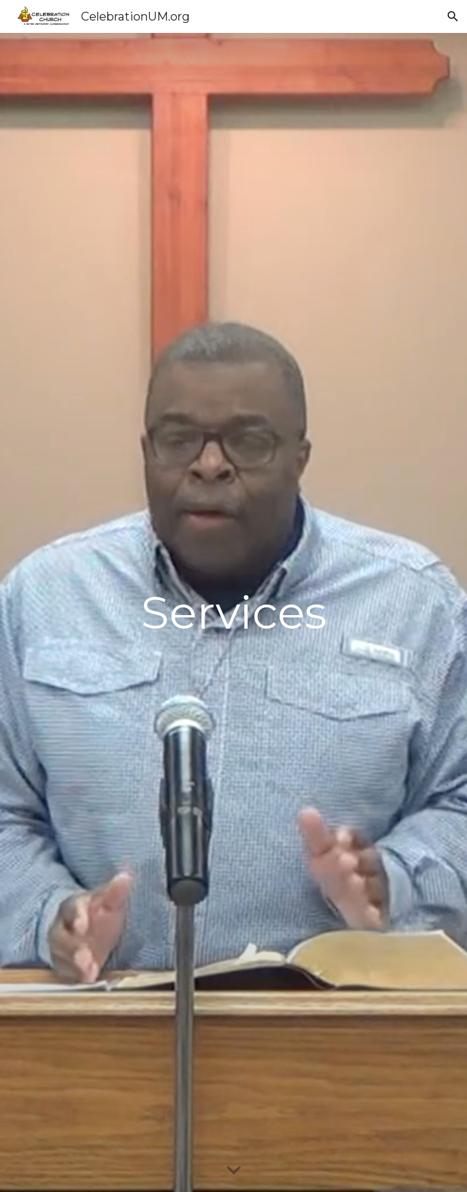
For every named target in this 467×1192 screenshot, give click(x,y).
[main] (233, 612)
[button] (453, 16)
